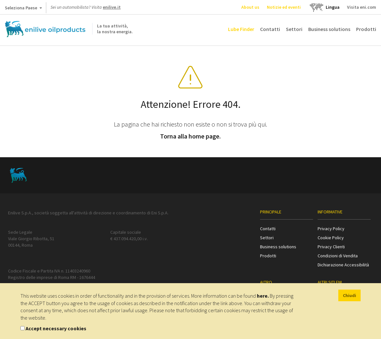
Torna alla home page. (190, 136)
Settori (294, 29)
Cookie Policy (331, 238)
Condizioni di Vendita (338, 256)
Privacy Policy (331, 228)
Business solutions (329, 29)
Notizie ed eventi (284, 7)
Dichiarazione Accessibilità (343, 265)
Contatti (270, 29)
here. (263, 296)
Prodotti (366, 29)
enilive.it (112, 7)
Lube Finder (241, 29)
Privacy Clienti (331, 247)
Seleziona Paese (23, 9)
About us (250, 7)
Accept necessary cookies (56, 328)
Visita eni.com (361, 7)
